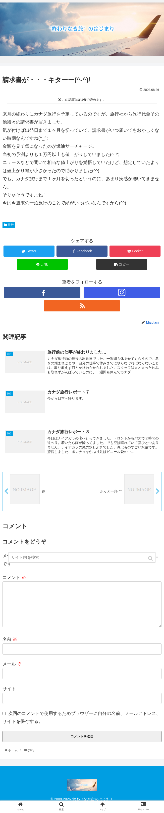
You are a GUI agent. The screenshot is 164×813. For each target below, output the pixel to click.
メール (12, 672)
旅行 (11, 225)
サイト (9, 697)
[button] (151, 558)
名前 (9, 648)
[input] (82, 557)
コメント (14, 577)
